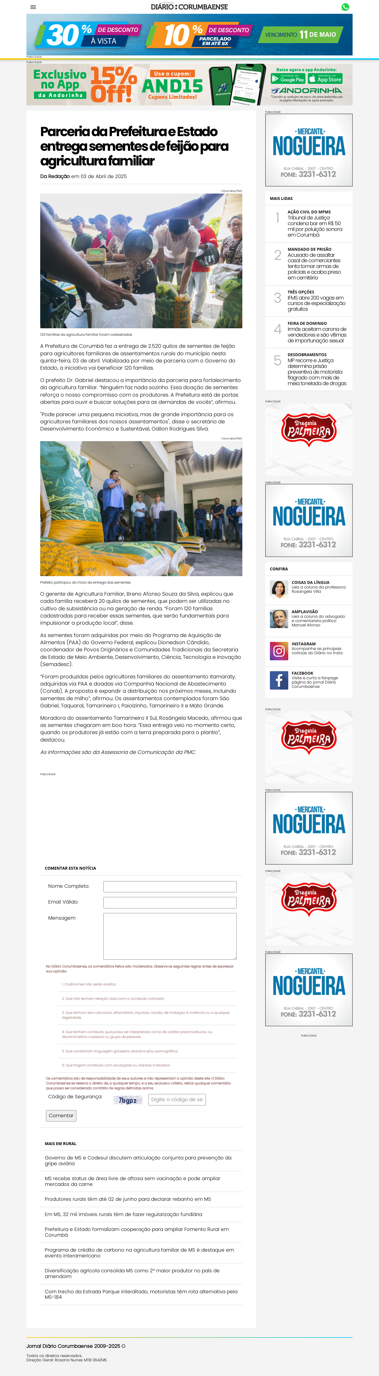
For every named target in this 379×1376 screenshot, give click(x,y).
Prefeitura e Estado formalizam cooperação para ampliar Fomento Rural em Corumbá (137, 1232)
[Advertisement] (141, 816)
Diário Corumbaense (189, 7)
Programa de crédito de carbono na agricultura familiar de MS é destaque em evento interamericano (139, 1252)
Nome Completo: (68, 886)
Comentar (61, 1115)
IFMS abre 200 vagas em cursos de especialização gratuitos (316, 303)
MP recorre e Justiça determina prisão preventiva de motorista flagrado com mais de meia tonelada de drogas (317, 372)
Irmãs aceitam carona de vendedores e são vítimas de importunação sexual (317, 334)
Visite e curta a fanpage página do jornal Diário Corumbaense (315, 682)
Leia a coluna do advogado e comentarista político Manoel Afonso (318, 621)
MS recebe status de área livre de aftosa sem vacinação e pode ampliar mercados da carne (132, 1181)
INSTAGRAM (304, 643)
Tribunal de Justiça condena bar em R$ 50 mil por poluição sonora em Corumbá (315, 226)
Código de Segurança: (75, 1096)
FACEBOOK (302, 673)
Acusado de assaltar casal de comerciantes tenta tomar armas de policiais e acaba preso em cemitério (314, 266)
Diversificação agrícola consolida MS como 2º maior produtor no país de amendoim (132, 1273)
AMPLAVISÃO (305, 611)
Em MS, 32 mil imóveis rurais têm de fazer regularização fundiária (123, 1214)
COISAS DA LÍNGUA (310, 582)
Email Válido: (63, 901)
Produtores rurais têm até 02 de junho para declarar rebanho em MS (128, 1199)
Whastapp (345, 7)
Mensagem (62, 917)
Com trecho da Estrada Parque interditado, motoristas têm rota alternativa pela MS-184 (141, 1294)
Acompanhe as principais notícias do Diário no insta (317, 651)
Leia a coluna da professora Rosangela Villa (319, 589)
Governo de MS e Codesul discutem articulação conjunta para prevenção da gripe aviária (138, 1160)
